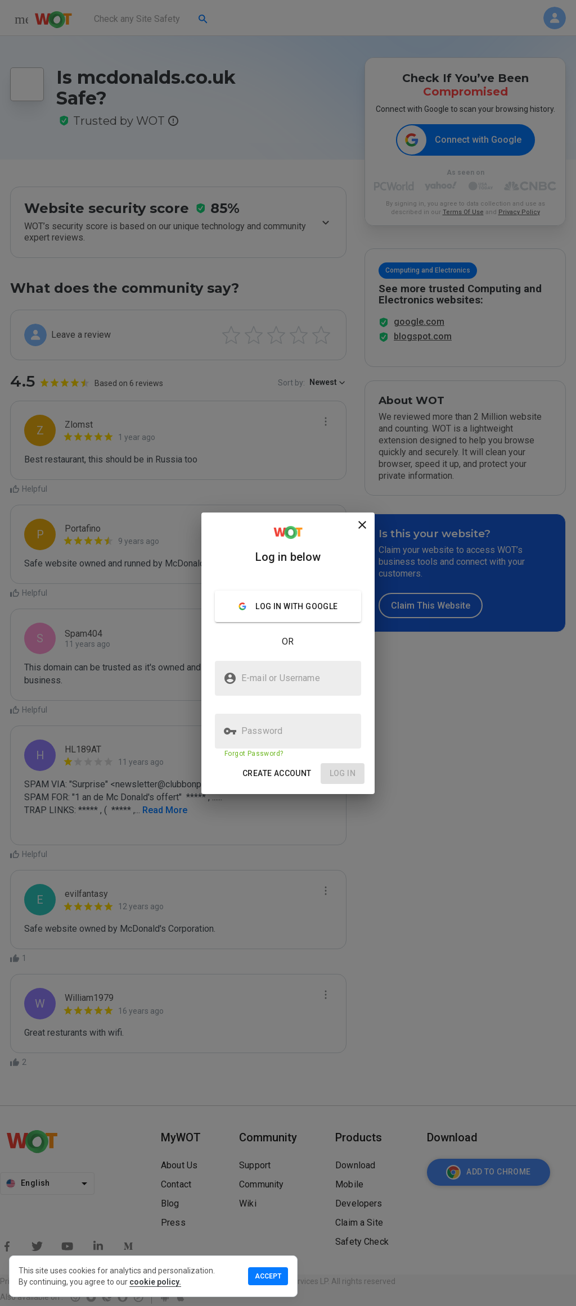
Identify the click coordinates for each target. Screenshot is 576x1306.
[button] (277, 773)
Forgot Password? (253, 754)
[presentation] (288, 653)
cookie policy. (155, 1281)
